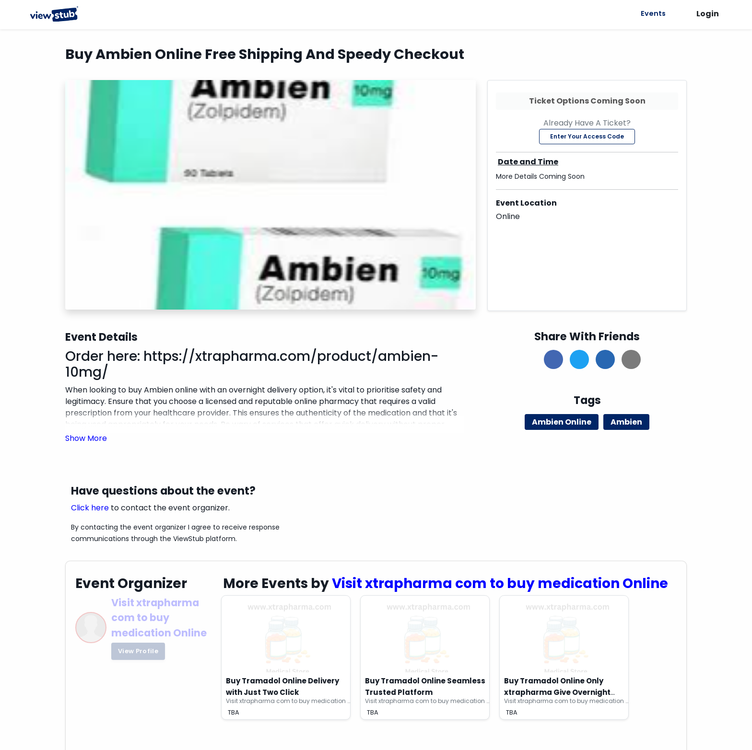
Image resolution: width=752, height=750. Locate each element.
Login (707, 13)
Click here (90, 507)
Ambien (626, 421)
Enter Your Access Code (587, 136)
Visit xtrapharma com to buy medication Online (159, 617)
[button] (86, 438)
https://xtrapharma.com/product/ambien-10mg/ (251, 364)
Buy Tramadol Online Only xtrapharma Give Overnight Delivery (557, 692)
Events (652, 13)
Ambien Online (561, 421)
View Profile (138, 651)
